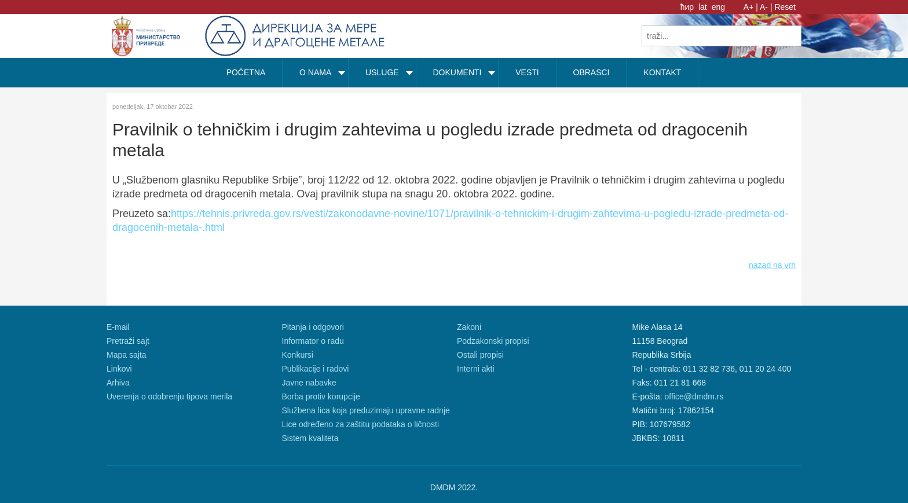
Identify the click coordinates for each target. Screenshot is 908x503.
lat (703, 7)
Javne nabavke (309, 382)
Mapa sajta (126, 354)
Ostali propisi (480, 354)
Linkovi (119, 368)
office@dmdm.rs (694, 396)
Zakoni (469, 327)
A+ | (751, 7)
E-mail (118, 327)
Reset (785, 7)
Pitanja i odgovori (313, 327)
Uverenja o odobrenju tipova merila (169, 396)
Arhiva (118, 382)
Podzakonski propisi (493, 341)
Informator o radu (313, 341)
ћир (688, 7)
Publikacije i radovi (315, 368)
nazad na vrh (772, 265)
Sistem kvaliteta (310, 438)
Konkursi (297, 354)
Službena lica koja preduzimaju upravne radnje (366, 410)
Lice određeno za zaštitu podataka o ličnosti (361, 424)
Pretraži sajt (128, 341)
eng (718, 7)
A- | (766, 7)
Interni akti (476, 368)
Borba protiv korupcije (321, 396)
